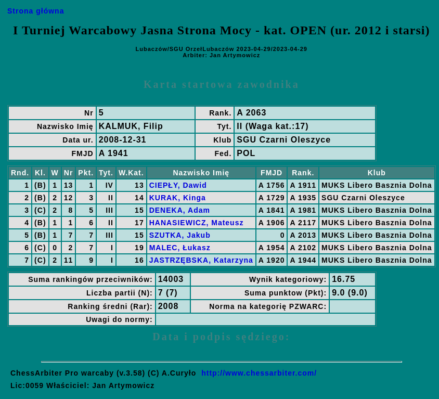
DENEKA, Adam (179, 210)
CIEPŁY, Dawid (178, 185)
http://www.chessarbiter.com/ (259, 373)
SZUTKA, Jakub (180, 235)
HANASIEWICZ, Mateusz (196, 222)
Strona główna (35, 11)
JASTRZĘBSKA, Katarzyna (201, 260)
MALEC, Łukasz (180, 247)
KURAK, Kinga (177, 198)
